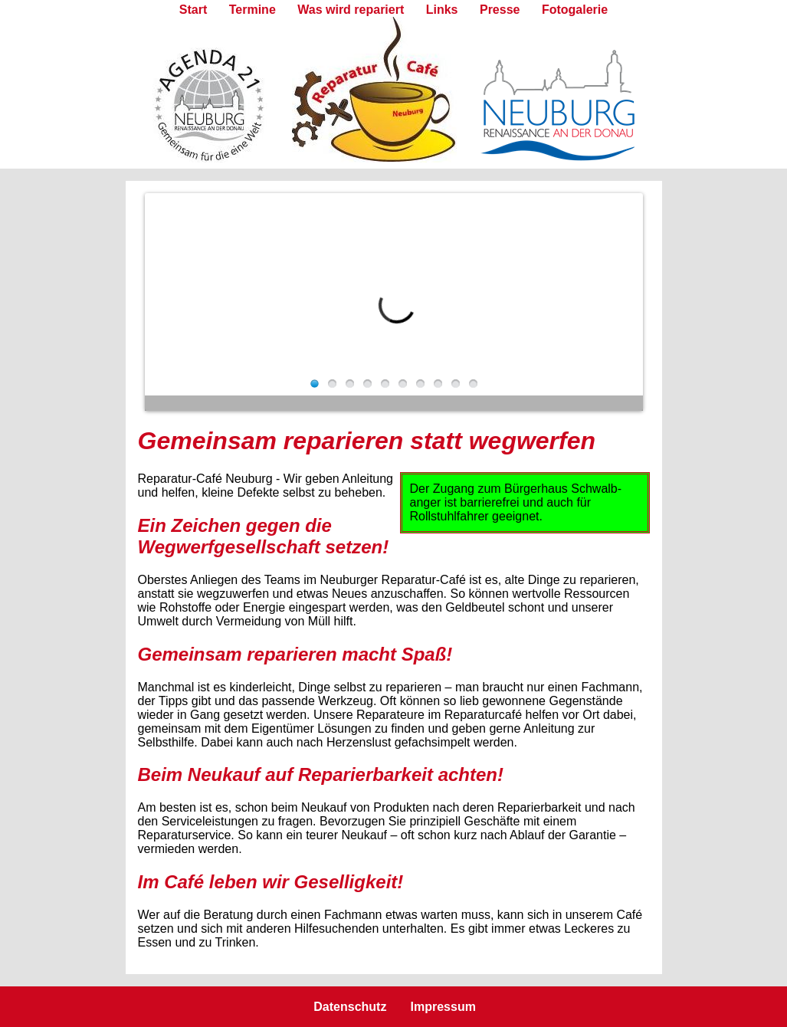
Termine (252, 9)
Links (442, 9)
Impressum (443, 1006)
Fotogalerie (575, 9)
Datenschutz (349, 1006)
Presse (500, 9)
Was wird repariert (350, 9)
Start (193, 9)
